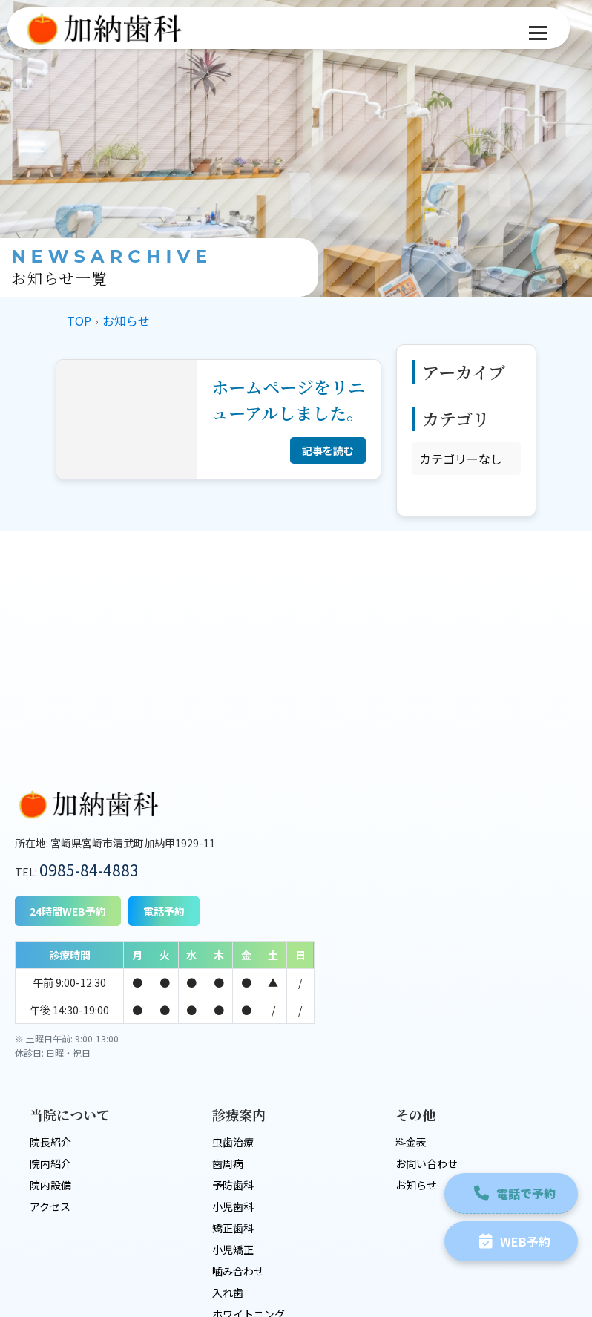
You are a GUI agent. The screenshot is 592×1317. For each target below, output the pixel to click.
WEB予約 (510, 1236)
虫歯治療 (233, 1003)
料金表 (410, 1003)
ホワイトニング (248, 1175)
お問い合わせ (426, 1024)
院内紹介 (50, 1024)
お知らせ (415, 1046)
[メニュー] (538, 33)
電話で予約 (510, 1188)
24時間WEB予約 (68, 911)
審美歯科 (233, 1196)
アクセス (50, 1067)
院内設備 (50, 1046)
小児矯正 (233, 1110)
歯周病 (227, 1024)
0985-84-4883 (89, 869)
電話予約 (164, 911)
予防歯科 (233, 1046)
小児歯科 (233, 1067)
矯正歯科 (233, 1089)
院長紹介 (50, 1003)
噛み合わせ (238, 1132)
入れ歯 (227, 1153)
